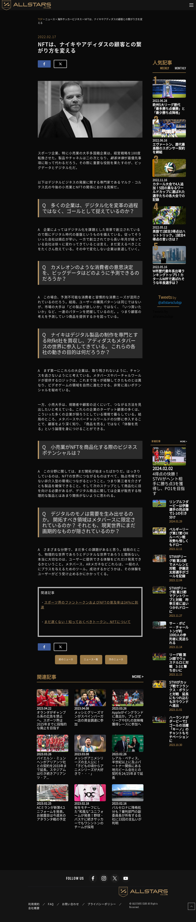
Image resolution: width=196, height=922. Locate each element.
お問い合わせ (70, 904)
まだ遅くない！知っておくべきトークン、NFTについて (87, 621)
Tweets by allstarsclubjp (163, 314)
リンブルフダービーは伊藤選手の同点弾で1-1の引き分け (179, 509)
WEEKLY (164, 68)
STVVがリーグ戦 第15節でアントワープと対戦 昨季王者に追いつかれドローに (179, 600)
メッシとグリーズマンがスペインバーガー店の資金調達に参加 (88, 718)
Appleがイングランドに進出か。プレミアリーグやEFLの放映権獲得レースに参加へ (127, 718)
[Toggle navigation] (191, 5)
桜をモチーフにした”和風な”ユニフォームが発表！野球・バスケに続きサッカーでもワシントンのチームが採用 (88, 817)
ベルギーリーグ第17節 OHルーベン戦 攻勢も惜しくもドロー (179, 537)
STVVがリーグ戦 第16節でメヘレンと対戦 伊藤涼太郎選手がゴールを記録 (179, 566)
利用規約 (34, 904)
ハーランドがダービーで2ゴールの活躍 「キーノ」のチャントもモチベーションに (180, 729)
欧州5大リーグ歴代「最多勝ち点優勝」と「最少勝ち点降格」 (169, 108)
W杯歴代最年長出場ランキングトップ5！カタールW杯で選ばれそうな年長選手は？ (168, 276)
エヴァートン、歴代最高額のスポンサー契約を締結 (169, 148)
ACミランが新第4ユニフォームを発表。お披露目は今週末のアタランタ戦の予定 (51, 813)
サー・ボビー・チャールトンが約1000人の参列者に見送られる (179, 633)
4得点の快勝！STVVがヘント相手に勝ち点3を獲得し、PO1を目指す (169, 483)
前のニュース (66, 659)
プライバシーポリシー (101, 904)
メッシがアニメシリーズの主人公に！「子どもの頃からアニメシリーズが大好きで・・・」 (88, 766)
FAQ (51, 904)
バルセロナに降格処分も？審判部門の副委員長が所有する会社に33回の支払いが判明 (126, 815)
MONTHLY (180, 68)
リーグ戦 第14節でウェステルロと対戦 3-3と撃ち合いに (179, 662)
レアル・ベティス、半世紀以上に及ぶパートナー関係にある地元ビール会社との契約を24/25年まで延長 (127, 768)
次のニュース (116, 659)
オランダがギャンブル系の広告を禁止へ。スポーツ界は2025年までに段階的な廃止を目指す (52, 720)
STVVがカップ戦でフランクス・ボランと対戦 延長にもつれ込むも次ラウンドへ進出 (179, 694)
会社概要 (34, 908)
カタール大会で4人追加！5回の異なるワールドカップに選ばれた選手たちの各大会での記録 (169, 191)
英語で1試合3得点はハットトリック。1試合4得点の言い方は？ (169, 235)
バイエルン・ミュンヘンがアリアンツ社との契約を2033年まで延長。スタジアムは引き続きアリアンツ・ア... (52, 768)
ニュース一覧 (91, 659)
